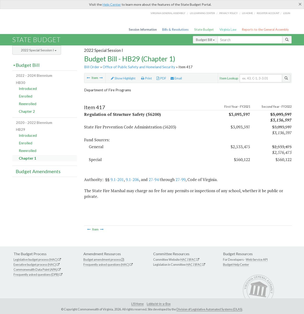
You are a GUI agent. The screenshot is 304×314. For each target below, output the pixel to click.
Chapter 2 (27, 111)
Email (176, 78)
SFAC (192, 259)
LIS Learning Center (202, 13)
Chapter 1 (27, 158)
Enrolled (25, 96)
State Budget (204, 29)
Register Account (268, 13)
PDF (161, 78)
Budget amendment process (102, 259)
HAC (183, 259)
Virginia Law (227, 29)
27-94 (154, 179)
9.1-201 (117, 179)
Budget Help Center (236, 264)
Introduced (28, 88)
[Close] (300, 4)
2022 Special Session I (39, 50)
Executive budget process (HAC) (35, 264)
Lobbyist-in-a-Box (159, 304)
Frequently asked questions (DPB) (36, 274)
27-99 (180, 179)
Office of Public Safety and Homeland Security (139, 67)
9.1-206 (132, 179)
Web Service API (257, 259)
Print (146, 78)
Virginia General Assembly (168, 13)
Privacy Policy (228, 13)
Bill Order (92, 67)
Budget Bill (205, 40)
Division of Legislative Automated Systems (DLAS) (209, 309)
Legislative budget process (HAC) (35, 259)
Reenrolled (27, 103)
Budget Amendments (38, 171)
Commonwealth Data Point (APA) (35, 269)
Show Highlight (123, 78)
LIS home (247, 13)
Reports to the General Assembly (265, 29)
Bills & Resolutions (175, 29)
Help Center (112, 4)
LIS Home (137, 304)
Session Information (143, 29)
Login (286, 13)
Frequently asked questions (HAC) (106, 264)
